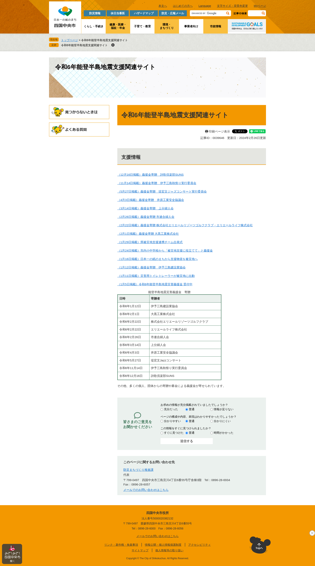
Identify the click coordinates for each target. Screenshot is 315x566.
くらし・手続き (93, 26)
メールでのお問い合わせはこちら (146, 490)
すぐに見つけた (174, 432)
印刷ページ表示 (219, 131)
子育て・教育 (142, 26)
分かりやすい (172, 421)
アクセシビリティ (199, 544)
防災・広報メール (173, 13)
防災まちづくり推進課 (138, 469)
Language (204, 5)
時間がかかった (223, 432)
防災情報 (94, 13)
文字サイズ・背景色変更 (232, 5)
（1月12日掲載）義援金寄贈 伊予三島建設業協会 (151, 267)
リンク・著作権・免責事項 (121, 544)
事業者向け (191, 26)
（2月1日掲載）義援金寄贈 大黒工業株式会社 (148, 233)
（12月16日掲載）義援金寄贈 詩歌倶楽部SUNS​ (150, 174)
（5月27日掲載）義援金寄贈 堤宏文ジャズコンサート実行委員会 (162, 191)
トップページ (69, 40)
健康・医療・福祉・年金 (117, 26)
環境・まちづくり (167, 26)
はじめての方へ (183, 5)
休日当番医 (118, 13)
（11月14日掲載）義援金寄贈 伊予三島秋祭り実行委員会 (156, 183)
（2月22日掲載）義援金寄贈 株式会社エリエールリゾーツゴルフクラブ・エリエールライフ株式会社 (185, 225)
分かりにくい (222, 421)
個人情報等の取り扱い (169, 550)
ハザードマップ (144, 13)
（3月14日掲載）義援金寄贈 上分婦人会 (145, 208)
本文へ (163, 5)
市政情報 (215, 26)
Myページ (260, 5)
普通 (191, 409)
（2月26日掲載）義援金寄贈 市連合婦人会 (145, 216)
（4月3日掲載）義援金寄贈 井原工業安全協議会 (150, 200)
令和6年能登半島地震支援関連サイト (84, 45)
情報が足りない (223, 409)
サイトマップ (140, 550)
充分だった (171, 409)
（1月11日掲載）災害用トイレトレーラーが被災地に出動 (156, 275)
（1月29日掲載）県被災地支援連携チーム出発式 (150, 242)
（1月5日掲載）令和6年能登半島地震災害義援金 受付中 (154, 284)
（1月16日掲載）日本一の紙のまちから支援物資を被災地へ (157, 259)
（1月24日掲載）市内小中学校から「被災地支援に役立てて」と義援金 (165, 250)
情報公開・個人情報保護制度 (163, 544)
